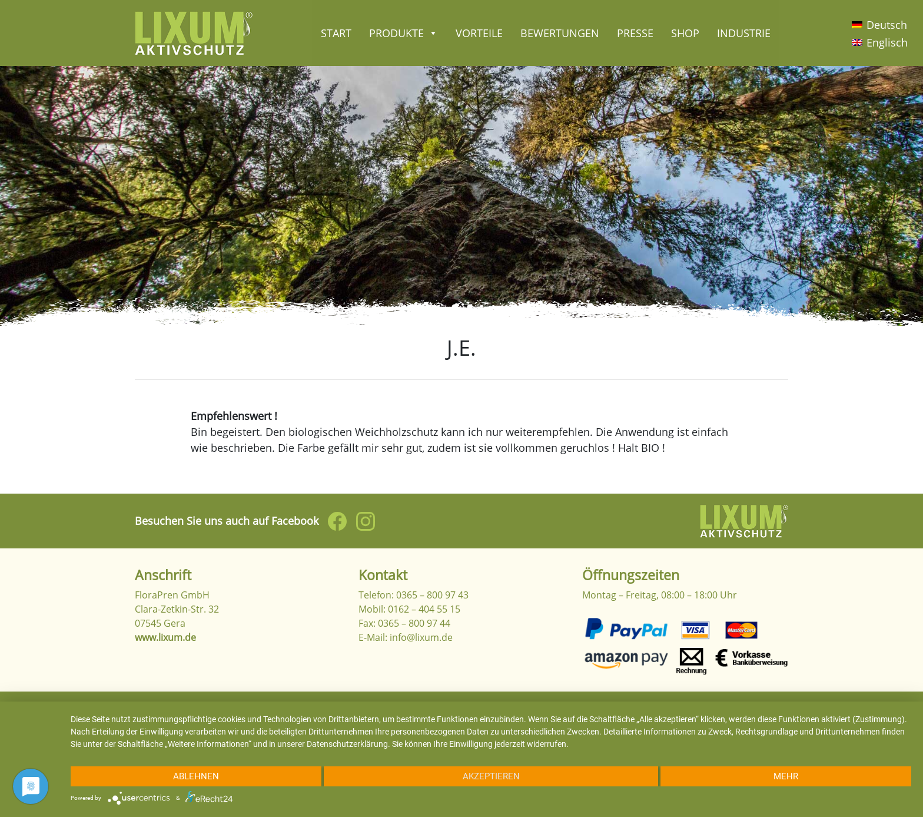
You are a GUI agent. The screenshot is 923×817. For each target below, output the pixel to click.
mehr (785, 776)
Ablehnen (196, 776)
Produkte (403, 33)
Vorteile (479, 33)
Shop (685, 33)
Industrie (744, 33)
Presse (635, 33)
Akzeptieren (491, 776)
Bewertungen (559, 33)
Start (336, 33)
